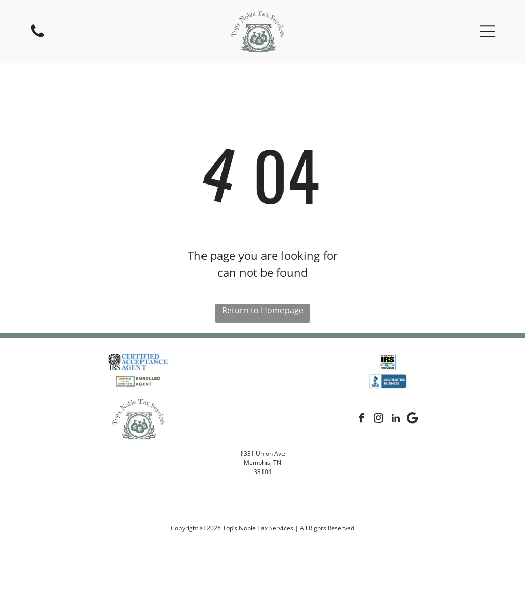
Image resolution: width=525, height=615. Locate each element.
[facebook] (362, 419)
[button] (487, 31)
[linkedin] (396, 419)
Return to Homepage (263, 310)
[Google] (413, 419)
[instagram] (379, 419)
